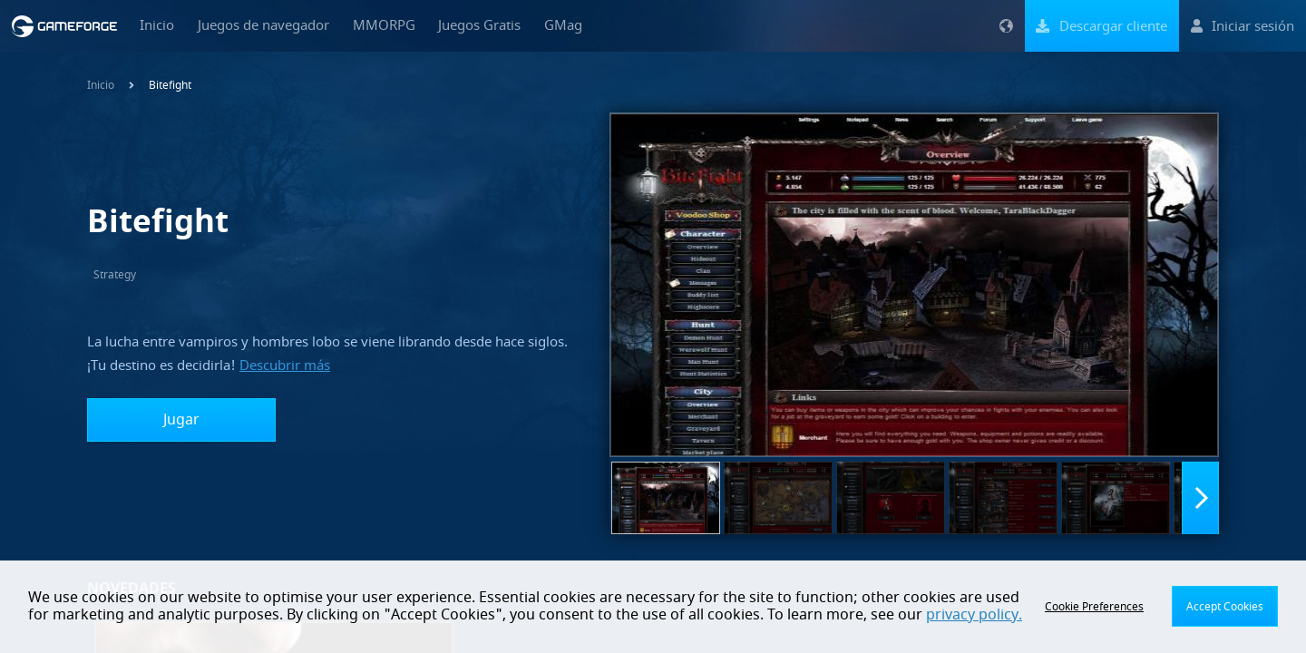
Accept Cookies (1224, 607)
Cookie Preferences (1094, 607)
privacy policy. (974, 615)
